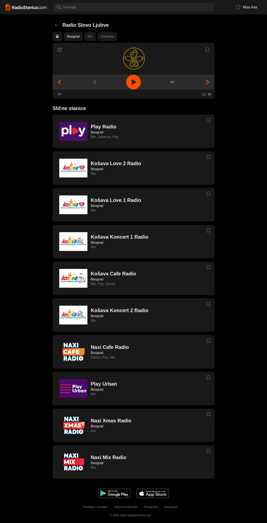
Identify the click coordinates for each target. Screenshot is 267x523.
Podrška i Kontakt (95, 507)
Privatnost (151, 507)
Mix (90, 36)
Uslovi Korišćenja (126, 507)
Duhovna (107, 36)
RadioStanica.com (139, 515)
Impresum (171, 507)
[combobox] (63, 7)
